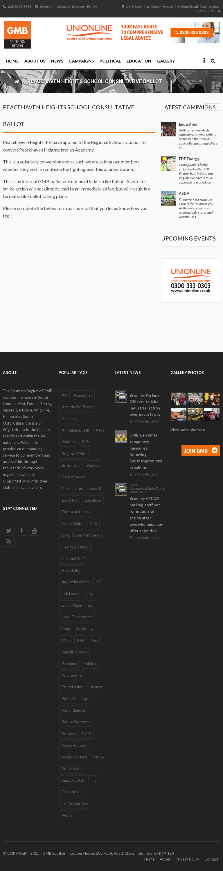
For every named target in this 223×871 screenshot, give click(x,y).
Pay (94, 640)
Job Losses (71, 593)
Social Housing (74, 745)
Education (139, 60)
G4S (93, 523)
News (57, 60)
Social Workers (74, 757)
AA (64, 395)
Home (12, 60)
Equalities (188, 124)
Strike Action (73, 768)
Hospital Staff (73, 558)
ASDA (184, 193)
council (95, 488)
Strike (99, 757)
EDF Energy (189, 158)
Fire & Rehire (72, 523)
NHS (80, 640)
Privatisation (72, 687)
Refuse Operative (76, 721)
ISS (98, 582)
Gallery (166, 60)
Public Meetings (75, 698)
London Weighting (77, 628)
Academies (82, 395)
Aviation (69, 441)
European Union (75, 512)
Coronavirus (72, 488)
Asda (100, 430)
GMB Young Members (80, 535)
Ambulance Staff (75, 430)
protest (96, 687)
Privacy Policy (187, 859)
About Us (34, 60)
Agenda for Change (78, 407)
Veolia (67, 815)
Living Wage (72, 605)
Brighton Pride (74, 453)
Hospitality (71, 570)
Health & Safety (75, 547)
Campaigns (81, 60)
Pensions (69, 663)
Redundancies (73, 710)
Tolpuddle (70, 792)
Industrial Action (76, 582)
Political (110, 60)
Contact (211, 859)
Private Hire (72, 675)
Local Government (77, 616)
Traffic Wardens (75, 803)
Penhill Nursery (74, 652)
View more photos (186, 430)
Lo (90, 605)
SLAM (86, 733)
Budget (93, 465)
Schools (68, 733)
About (165, 859)
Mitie (66, 640)
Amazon (69, 418)
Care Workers (74, 477)
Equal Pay (70, 500)
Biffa (86, 441)
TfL (93, 780)
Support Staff (73, 780)
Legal (91, 593)
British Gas (71, 465)
